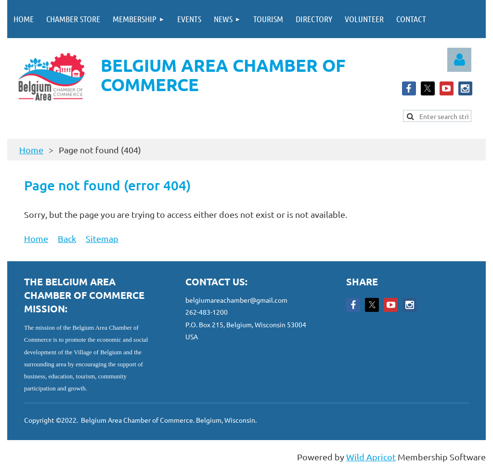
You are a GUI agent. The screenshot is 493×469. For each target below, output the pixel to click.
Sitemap (102, 238)
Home (31, 150)
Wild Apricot (371, 457)
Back (67, 238)
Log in (459, 60)
